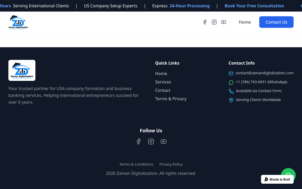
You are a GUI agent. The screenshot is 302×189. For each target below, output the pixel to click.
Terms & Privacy (170, 99)
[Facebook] (204, 22)
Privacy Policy (170, 164)
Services (163, 82)
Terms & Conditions (136, 164)
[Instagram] (214, 22)
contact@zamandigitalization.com (264, 72)
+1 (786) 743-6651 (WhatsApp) (261, 81)
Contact (162, 90)
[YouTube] (223, 22)
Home (245, 22)
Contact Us (276, 22)
